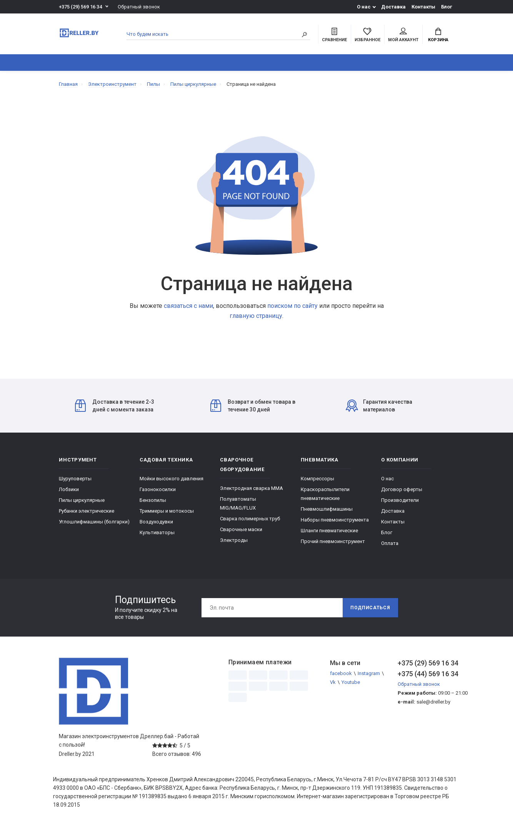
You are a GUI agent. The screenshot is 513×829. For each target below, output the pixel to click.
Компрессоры (317, 478)
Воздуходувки (156, 522)
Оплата (389, 543)
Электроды (234, 540)
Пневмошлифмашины (327, 509)
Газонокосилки (158, 489)
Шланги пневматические (329, 530)
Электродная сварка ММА (251, 488)
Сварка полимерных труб (250, 518)
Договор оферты (401, 489)
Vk (333, 682)
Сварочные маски (241, 529)
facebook (341, 673)
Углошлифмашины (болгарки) (94, 522)
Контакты (423, 7)
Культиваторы (157, 532)
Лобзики (69, 489)
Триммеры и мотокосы (167, 511)
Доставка (393, 7)
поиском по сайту (292, 305)
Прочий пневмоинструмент (333, 541)
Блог (446, 7)
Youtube (350, 682)
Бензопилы (153, 500)
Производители (400, 500)
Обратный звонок (139, 7)
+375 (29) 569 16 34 (80, 7)
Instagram (369, 673)
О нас (364, 7)
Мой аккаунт (403, 35)
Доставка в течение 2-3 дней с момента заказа (114, 406)
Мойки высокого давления (171, 478)
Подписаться (370, 607)
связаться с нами (188, 305)
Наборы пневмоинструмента (335, 520)
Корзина (438, 35)
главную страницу (256, 315)
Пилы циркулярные (82, 500)
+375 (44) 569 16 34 (426, 674)
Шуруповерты (75, 478)
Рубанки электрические (86, 511)
